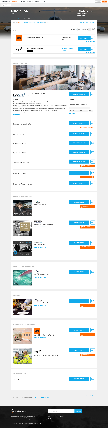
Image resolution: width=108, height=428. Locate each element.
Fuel (22, 22)
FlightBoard (37, 1)
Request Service (79, 272)
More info (16, 114)
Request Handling (79, 94)
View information (40, 207)
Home (14, 5)
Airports (19, 5)
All (19, 22)
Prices (74, 29)
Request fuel (84, 38)
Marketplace (15, 1)
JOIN (104, 1)
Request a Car (79, 202)
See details (72, 102)
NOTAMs (92, 22)
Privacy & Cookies (37, 423)
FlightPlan (22, 1)
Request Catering (79, 301)
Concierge (30, 1)
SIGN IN (98, 1)
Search (78, 411)
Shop (43, 1)
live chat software (91, 396)
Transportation (41, 22)
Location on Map (16, 19)
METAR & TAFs (84, 22)
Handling (27, 22)
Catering (33, 22)
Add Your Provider (42, 397)
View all (71, 113)
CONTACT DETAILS (90, 41)
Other (47, 22)
